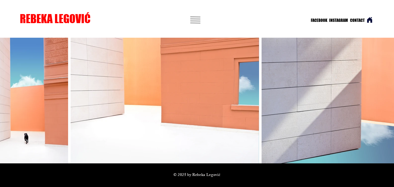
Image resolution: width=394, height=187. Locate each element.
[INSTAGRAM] (337, 20)
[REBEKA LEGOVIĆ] (62, 18)
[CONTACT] (357, 20)
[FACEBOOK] (317, 20)
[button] (195, 20)
